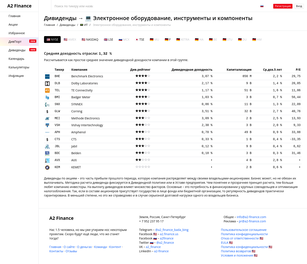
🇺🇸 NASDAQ (90, 39)
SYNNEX (76, 104)
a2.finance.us (169, 234)
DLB (57, 83)
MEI (57, 118)
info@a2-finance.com (251, 217)
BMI (57, 97)
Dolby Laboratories (84, 83)
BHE (57, 76)
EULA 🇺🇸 (227, 243)
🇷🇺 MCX (124, 39)
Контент (115, 247)
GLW (57, 111)
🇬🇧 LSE (108, 39)
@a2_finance (165, 243)
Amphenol (78, 132)
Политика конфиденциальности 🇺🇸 (246, 247)
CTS (57, 139)
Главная (49, 25)
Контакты (56, 251)
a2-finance (161, 251)
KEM (57, 167)
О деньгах (84, 247)
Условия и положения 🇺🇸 (239, 255)
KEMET (76, 167)
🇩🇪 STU (227, 39)
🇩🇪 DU (242, 39)
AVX (57, 160)
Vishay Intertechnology (87, 125)
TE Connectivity (82, 90)
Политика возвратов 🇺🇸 (238, 251)
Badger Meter (80, 97)
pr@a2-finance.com (252, 221)
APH (57, 132)
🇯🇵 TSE (139, 39)
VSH (57, 125)
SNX (57, 104)
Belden (76, 153)
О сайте (69, 247)
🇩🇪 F (168, 39)
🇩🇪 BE (213, 39)
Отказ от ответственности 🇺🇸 (242, 238)
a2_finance (153, 247)
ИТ (86, 25)
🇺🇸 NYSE (52, 39)
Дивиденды (60, 18)
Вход (299, 6)
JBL (57, 146)
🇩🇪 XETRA (182, 39)
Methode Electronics (85, 118)
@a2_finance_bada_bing (171, 230)
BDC (57, 153)
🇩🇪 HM (257, 39)
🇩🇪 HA (199, 39)
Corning (76, 111)
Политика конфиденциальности (244, 234)
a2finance (167, 238)
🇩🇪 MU (154, 39)
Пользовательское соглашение (243, 230)
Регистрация (283, 6)
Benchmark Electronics (87, 76)
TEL (57, 90)
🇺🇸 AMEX (70, 39)
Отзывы (71, 251)
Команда (100, 247)
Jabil (74, 146)
